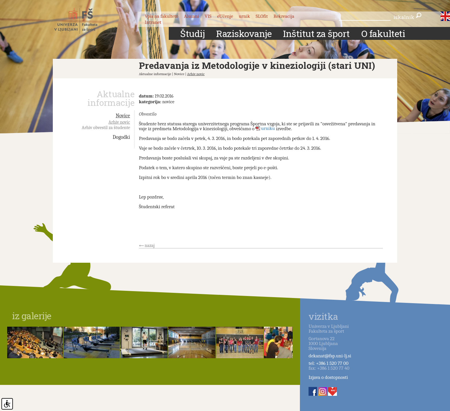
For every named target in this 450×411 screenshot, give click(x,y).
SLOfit (262, 16)
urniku (268, 128)
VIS (208, 16)
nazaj (150, 245)
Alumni (191, 16)
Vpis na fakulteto (161, 16)
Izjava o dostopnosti (328, 377)
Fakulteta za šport (82, 21)
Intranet (153, 22)
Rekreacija (284, 16)
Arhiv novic (196, 74)
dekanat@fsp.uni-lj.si (330, 356)
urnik (244, 16)
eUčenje (225, 16)
